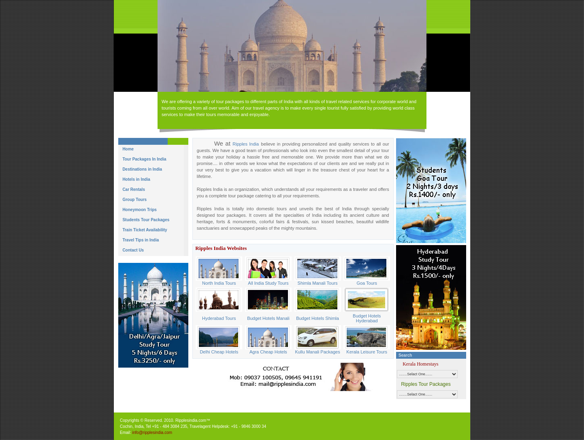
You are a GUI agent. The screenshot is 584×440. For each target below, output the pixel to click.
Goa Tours (366, 283)
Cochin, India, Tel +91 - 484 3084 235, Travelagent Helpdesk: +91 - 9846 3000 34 (193, 426)
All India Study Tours (268, 283)
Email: (126, 432)
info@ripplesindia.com (152, 432)
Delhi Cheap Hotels (219, 351)
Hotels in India (136, 179)
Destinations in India (142, 169)
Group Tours (134, 199)
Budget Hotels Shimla (317, 318)
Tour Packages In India (144, 159)
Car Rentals (133, 189)
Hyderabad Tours (219, 318)
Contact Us (133, 250)
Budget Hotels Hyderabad (367, 318)
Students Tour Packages (145, 220)
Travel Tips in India (140, 240)
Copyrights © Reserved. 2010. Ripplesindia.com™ (165, 420)
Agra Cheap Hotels (268, 351)
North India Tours (219, 283)
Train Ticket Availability (144, 230)
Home (128, 149)
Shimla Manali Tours (318, 283)
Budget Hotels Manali (268, 318)
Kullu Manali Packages (317, 351)
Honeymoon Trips (139, 209)
